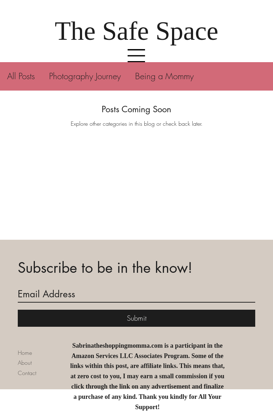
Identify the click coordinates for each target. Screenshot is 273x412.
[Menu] (136, 56)
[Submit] (136, 318)
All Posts (21, 76)
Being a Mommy (164, 76)
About (25, 363)
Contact (27, 373)
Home (25, 353)
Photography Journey (85, 76)
